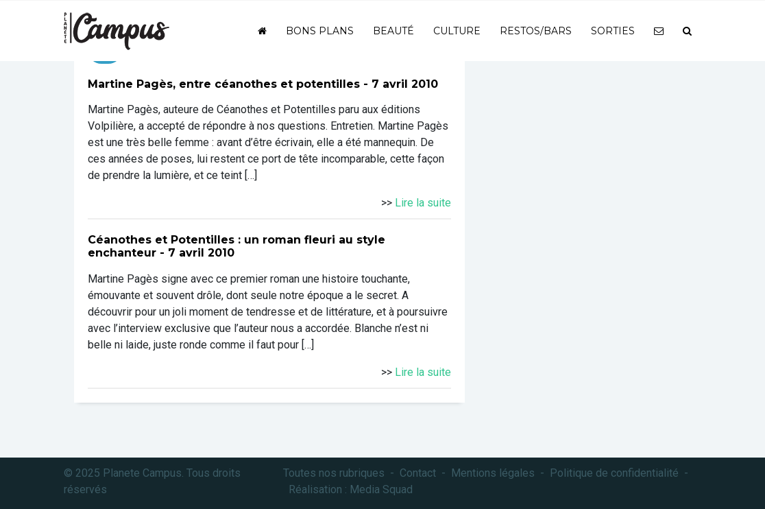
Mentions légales (493, 473)
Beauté (393, 31)
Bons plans (320, 31)
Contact (418, 473)
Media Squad (381, 489)
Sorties (613, 31)
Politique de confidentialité (614, 473)
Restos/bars (536, 31)
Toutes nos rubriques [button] (334, 473)
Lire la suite (423, 202)
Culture (457, 31)
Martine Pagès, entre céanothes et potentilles (224, 84)
